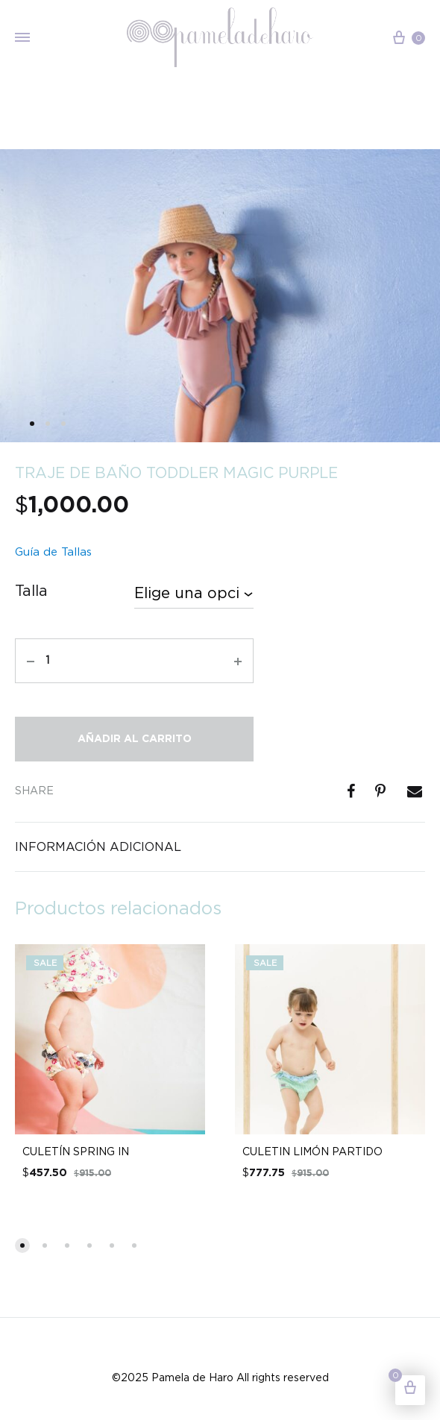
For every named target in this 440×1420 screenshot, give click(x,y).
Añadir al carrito (135, 739)
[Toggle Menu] (22, 38)
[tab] (220, 847)
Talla (31, 590)
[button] (22, 1245)
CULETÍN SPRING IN (75, 1151)
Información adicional (98, 846)
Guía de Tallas (53, 551)
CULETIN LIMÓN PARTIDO (312, 1151)
